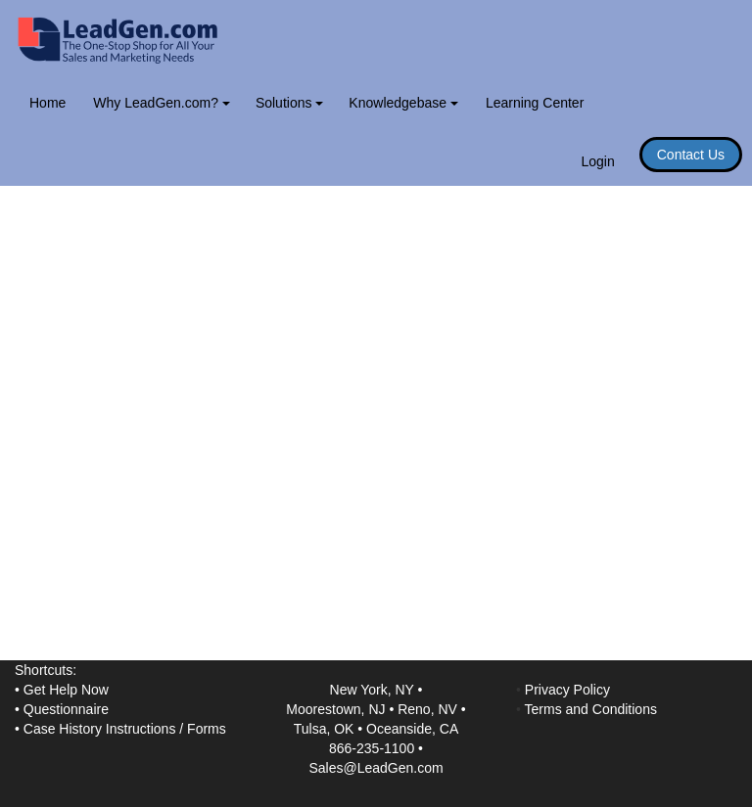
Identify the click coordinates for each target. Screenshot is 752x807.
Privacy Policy (567, 689)
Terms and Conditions (591, 709)
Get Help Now (66, 689)
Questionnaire (66, 709)
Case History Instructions (100, 729)
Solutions (289, 103)
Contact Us (691, 154)
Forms (206, 729)
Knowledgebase (403, 103)
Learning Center (535, 103)
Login (597, 161)
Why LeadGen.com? (161, 103)
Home (47, 103)
